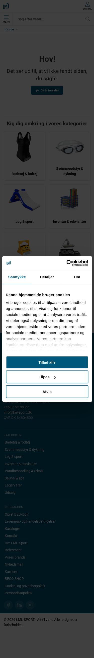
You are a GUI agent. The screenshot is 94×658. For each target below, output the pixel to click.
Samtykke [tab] (17, 277)
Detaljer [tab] (47, 277)
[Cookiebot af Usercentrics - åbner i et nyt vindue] (67, 263)
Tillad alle (46, 362)
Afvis (47, 392)
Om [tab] (77, 277)
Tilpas (47, 377)
